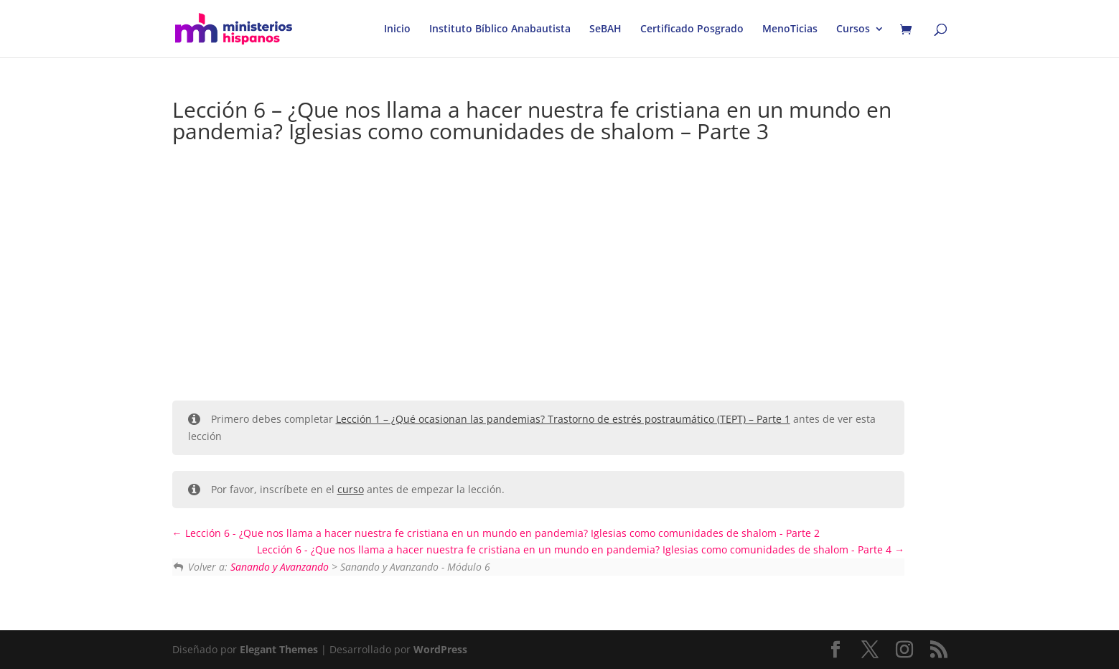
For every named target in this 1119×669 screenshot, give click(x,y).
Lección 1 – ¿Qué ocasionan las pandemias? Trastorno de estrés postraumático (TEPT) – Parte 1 (563, 419)
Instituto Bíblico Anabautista (500, 29)
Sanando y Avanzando (279, 567)
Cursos (853, 29)
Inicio (397, 29)
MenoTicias (790, 29)
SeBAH (605, 29)
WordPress (440, 649)
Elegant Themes (279, 649)
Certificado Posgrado (692, 29)
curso (350, 489)
